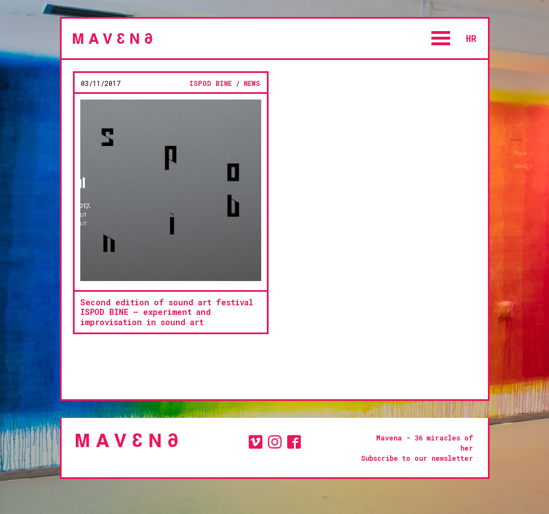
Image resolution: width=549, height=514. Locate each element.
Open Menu (441, 38)
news (252, 83)
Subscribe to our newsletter (417, 458)
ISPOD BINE (210, 83)
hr (471, 38)
